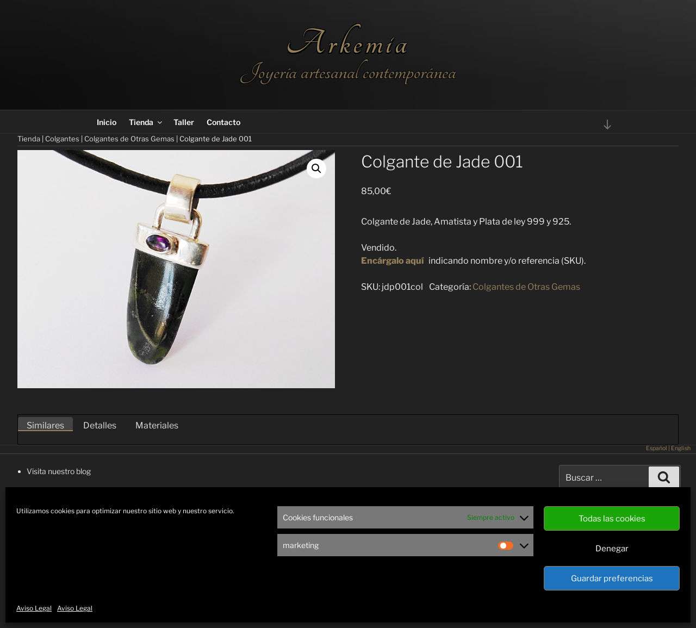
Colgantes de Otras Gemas (129, 138)
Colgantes (62, 138)
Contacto (223, 122)
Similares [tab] (45, 425)
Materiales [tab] (156, 425)
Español (656, 448)
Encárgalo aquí (392, 261)
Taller (183, 122)
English (681, 448)
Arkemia (347, 43)
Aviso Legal (34, 608)
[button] (316, 168)
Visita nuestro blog (59, 471)
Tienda (146, 122)
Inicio (106, 122)
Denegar (612, 549)
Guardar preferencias (612, 578)
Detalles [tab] (99, 425)
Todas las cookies (612, 519)
